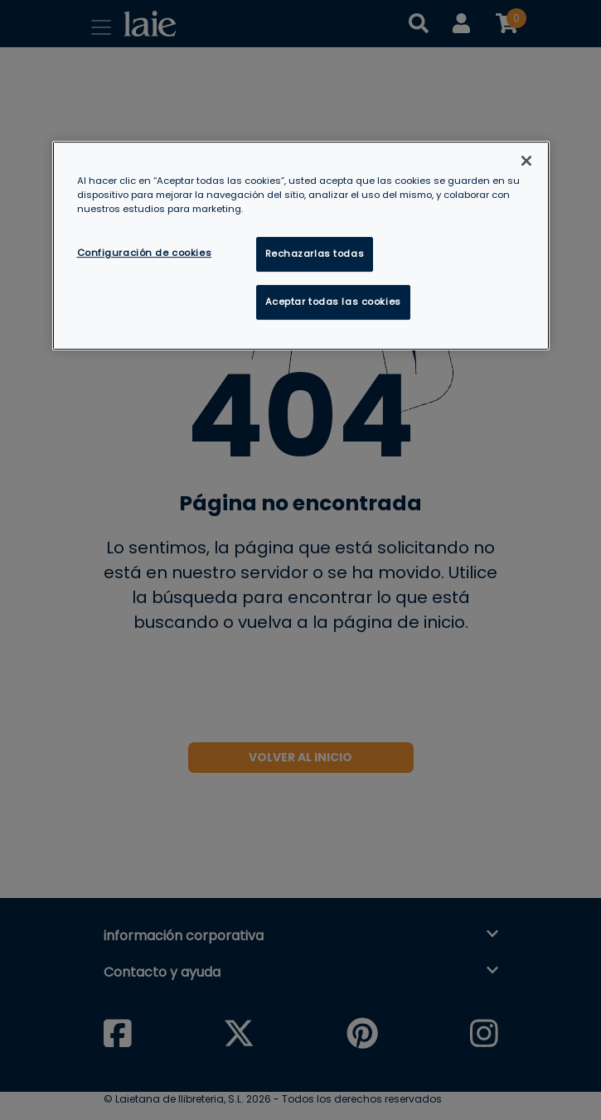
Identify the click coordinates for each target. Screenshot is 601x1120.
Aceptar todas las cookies (333, 301)
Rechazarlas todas (315, 253)
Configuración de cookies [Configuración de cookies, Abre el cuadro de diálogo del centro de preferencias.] (144, 252)
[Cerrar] (526, 160)
